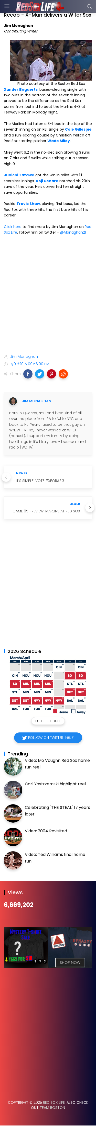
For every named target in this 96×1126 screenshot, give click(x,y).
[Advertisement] (48, 296)
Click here (13, 226)
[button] (28, 373)
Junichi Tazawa (19, 175)
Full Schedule (48, 720)
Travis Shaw (28, 203)
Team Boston (52, 1107)
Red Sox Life (54, 1102)
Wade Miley (58, 140)
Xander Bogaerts (21, 89)
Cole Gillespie (78, 129)
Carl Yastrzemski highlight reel (55, 784)
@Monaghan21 (73, 232)
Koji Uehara (47, 180)
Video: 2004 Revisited (46, 831)
